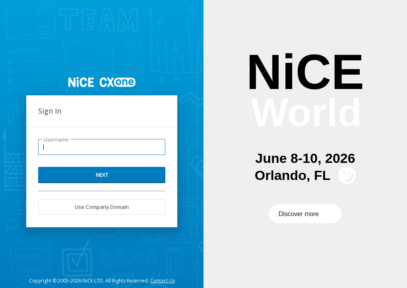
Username (56, 139)
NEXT (102, 174)
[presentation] (305, 144)
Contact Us (162, 280)
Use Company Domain (102, 207)
